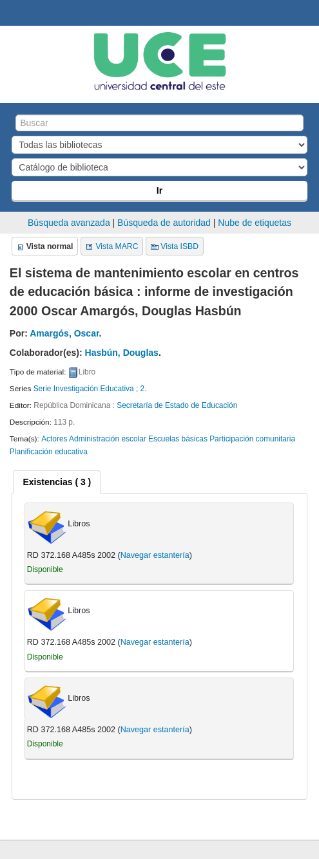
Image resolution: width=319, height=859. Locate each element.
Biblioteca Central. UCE (13, 13)
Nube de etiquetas (254, 222)
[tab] (57, 482)
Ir (159, 190)
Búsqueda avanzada (69, 222)
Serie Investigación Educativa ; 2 (89, 388)
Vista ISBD (179, 246)
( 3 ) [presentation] (57, 482)
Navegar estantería (155, 555)
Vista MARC (116, 246)
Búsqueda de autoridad (164, 222)
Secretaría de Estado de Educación (177, 405)
